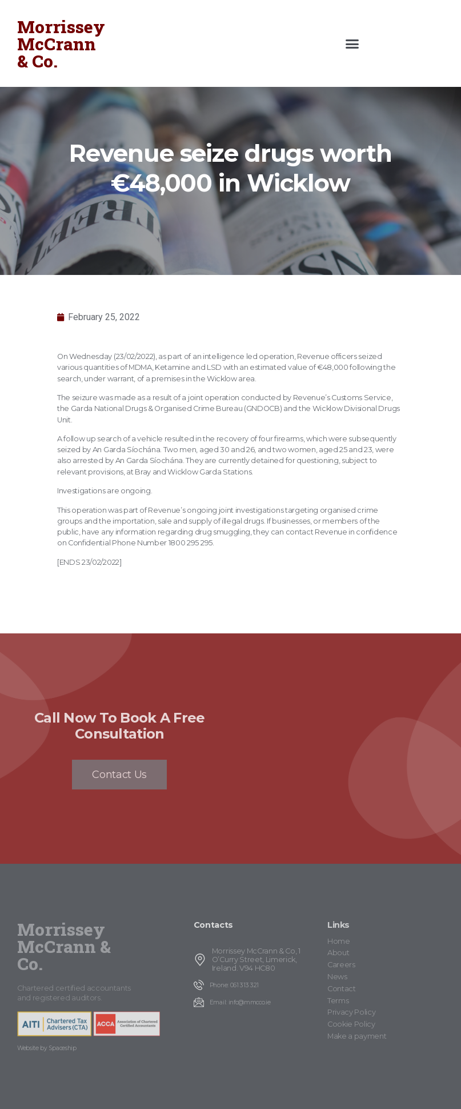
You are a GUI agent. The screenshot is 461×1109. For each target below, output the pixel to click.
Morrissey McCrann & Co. (61, 43)
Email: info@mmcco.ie (240, 1002)
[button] (352, 43)
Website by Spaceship (47, 1048)
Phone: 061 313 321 (234, 985)
